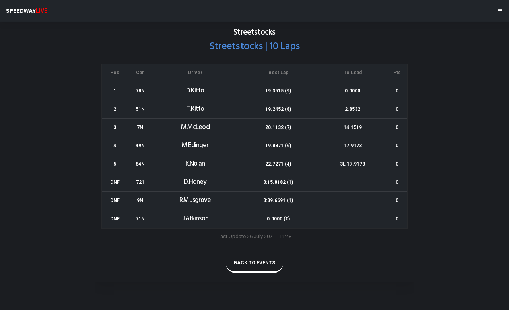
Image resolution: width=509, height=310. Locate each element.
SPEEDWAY (26, 10)
